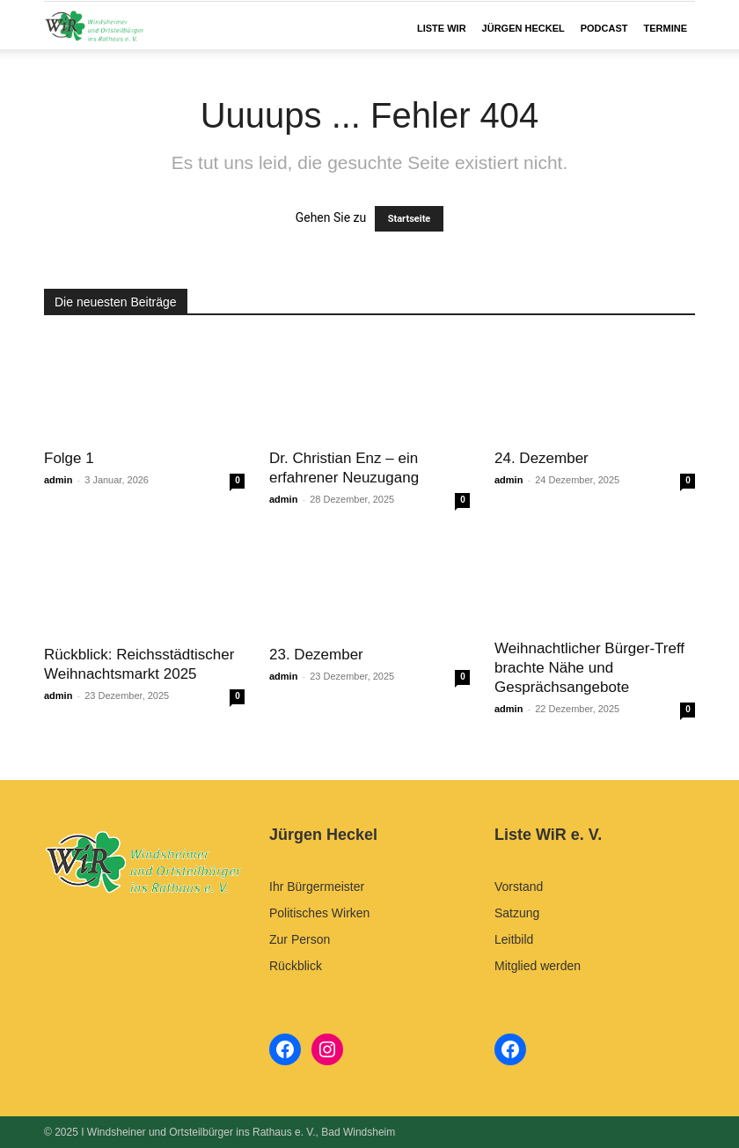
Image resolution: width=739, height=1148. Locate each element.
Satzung (516, 913)
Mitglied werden (537, 966)
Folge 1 (69, 458)
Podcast (604, 28)
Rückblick (295, 966)
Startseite (409, 218)
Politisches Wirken (319, 913)
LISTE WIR (441, 28)
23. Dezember (316, 654)
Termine (666, 28)
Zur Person (299, 939)
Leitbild (513, 939)
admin (58, 480)
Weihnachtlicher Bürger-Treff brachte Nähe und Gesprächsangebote (589, 667)
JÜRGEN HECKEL (523, 28)
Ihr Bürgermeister (316, 886)
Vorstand (518, 886)
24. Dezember (541, 458)
